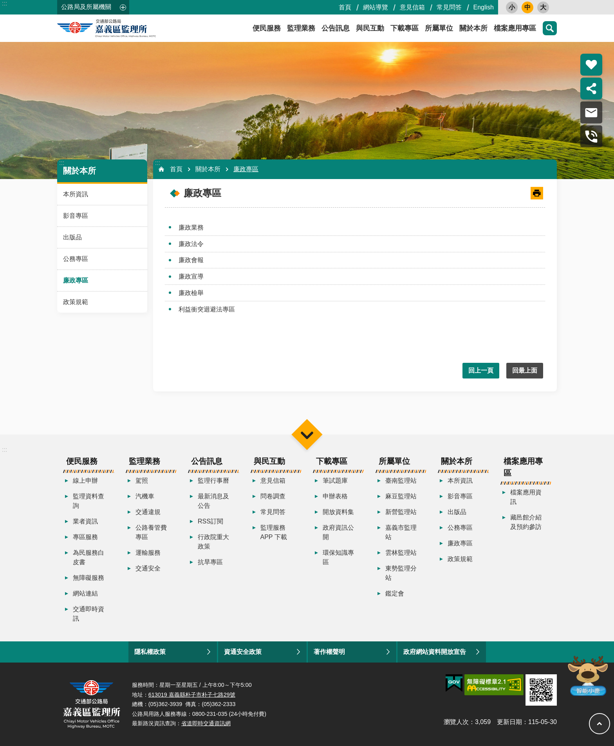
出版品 (72, 237)
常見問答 (449, 7)
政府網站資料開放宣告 (434, 651)
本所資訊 (75, 194)
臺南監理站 (401, 480)
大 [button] (543, 7)
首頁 (345, 7)
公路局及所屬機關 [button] (86, 7)
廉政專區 (75, 280)
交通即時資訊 (88, 614)
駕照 (141, 480)
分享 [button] (591, 89)
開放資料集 (338, 512)
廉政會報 (191, 260)
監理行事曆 (213, 480)
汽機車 (144, 496)
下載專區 (404, 28)
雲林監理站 (401, 552)
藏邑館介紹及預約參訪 (526, 522)
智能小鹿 (587, 675)
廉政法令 (191, 244)
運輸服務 (148, 552)
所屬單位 (439, 28)
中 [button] (527, 7)
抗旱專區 (210, 562)
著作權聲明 (329, 651)
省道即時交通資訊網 (206, 723)
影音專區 (75, 215)
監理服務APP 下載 (273, 532)
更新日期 (509, 722)
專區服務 (85, 537)
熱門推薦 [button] (591, 65)
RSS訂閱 (210, 521)
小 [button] (512, 7)
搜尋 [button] (550, 28)
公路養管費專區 (151, 532)
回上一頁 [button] (480, 370)
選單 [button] (306, 434)
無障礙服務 (88, 577)
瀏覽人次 (456, 722)
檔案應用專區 (515, 28)
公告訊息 (335, 28)
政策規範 (75, 302)
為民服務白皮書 (88, 557)
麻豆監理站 (401, 496)
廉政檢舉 (191, 293)
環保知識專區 (338, 557)
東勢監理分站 (401, 573)
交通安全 (148, 568)
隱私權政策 (150, 651)
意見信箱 (412, 7)
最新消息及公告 (213, 501)
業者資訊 (85, 521)
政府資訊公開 (338, 532)
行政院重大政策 (213, 542)
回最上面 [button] (524, 370)
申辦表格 (335, 496)
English (483, 7)
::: (4, 3)
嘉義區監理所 (127, 28)
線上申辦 (85, 480)
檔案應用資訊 (526, 497)
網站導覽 (375, 7)
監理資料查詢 (88, 501)
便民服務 (267, 28)
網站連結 (85, 593)
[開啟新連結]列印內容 (537, 193)
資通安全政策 (243, 651)
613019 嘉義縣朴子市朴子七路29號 (191, 695)
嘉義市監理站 (401, 532)
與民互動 (370, 28)
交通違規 (148, 512)
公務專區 (75, 258)
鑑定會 (394, 593)
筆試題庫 (335, 480)
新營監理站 (401, 512)
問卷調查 (272, 496)
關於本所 (473, 28)
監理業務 (301, 28)
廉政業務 (191, 227)
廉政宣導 (191, 276)
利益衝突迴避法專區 (207, 309)
